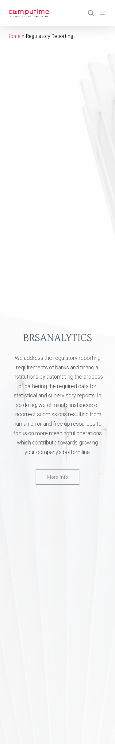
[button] (103, 13)
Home (14, 36)
